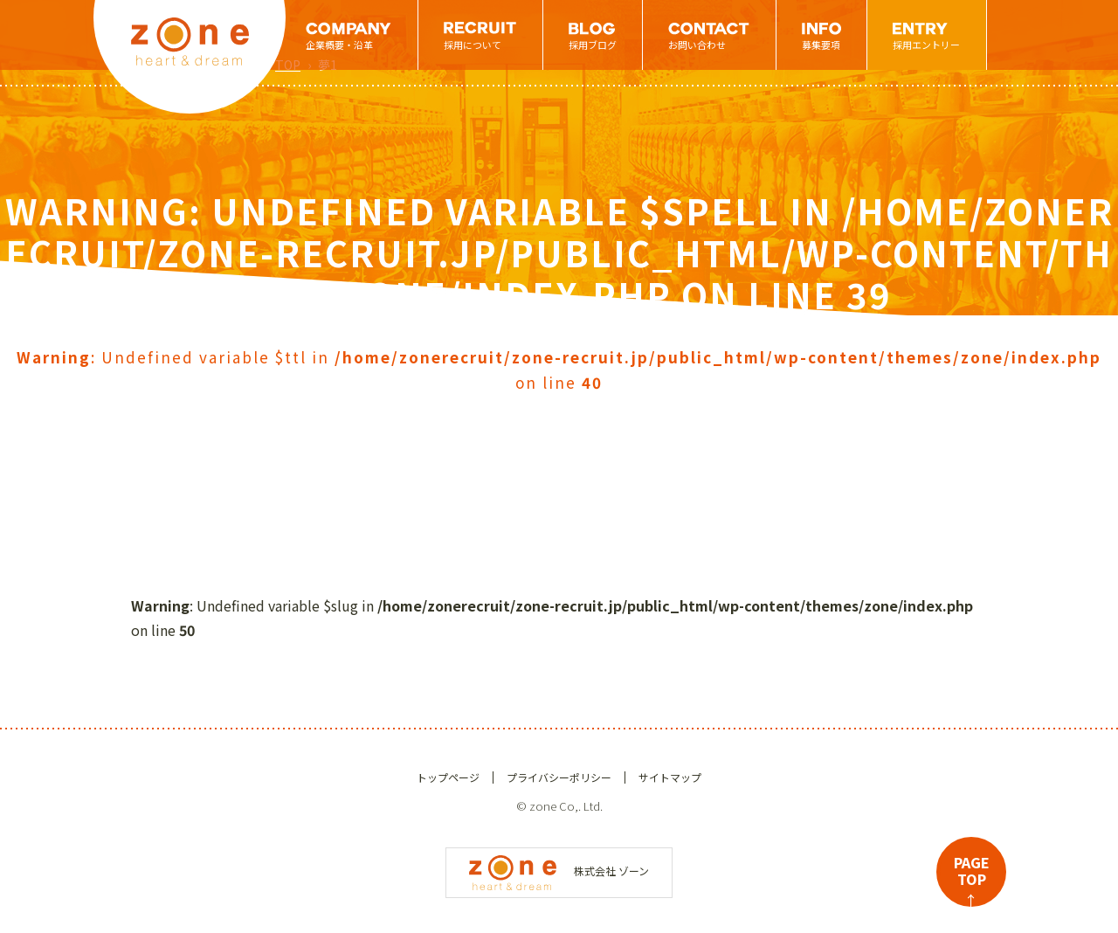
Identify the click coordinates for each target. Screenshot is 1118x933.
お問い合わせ (697, 45)
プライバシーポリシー (559, 777)
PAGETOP (972, 879)
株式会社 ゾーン (559, 870)
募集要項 (821, 45)
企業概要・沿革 (339, 45)
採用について (472, 45)
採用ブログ (593, 45)
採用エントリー (926, 45)
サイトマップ (669, 777)
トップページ (448, 777)
